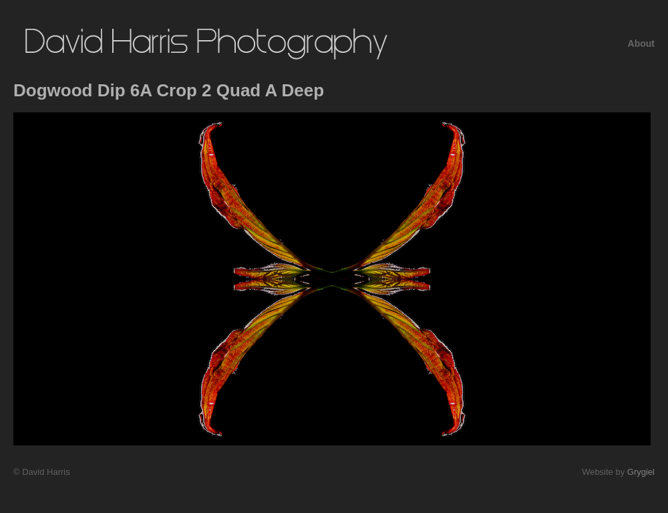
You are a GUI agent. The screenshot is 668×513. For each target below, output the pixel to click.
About (641, 43)
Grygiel (641, 472)
